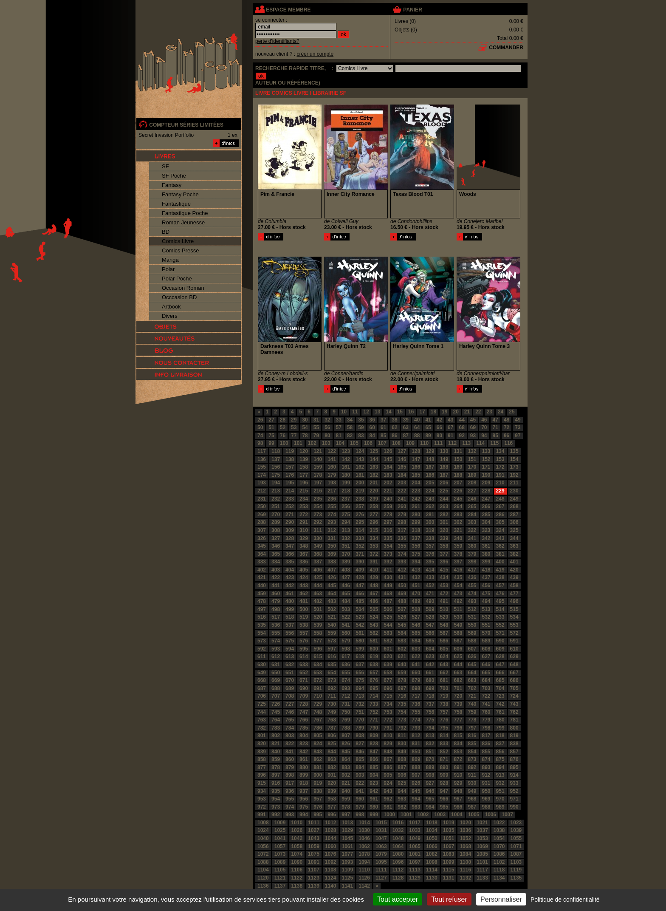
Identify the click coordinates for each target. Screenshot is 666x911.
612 (275, 656)
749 (331, 712)
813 (430, 735)
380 (486, 554)
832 (430, 744)
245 (458, 499)
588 (472, 641)
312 (331, 530)
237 (345, 499)
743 (514, 704)
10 (344, 412)
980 (374, 807)
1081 (414, 854)
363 (514, 546)
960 (360, 799)
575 (289, 641)
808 (360, 735)
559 (331, 633)
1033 (414, 830)
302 (458, 522)
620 (388, 656)
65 (428, 427)
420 (514, 570)
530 (458, 617)
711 (331, 696)
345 (261, 546)
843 (317, 752)
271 (289, 515)
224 (430, 491)
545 (402, 625)
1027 (313, 830)
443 (303, 585)
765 (289, 720)
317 (402, 530)
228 (486, 491)
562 (374, 633)
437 (486, 577)
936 (289, 791)
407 (331, 570)
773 (402, 720)
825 (331, 744)
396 (444, 562)
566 (430, 633)
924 (388, 783)
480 (289, 601)
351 (345, 546)
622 (416, 656)
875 (500, 759)
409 (360, 570)
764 (275, 720)
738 (444, 704)
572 (514, 633)
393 (402, 562)
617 (345, 656)
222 (402, 491)
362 (500, 546)
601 (388, 649)
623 (430, 656)
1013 (347, 823)
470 (416, 594)
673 (331, 680)
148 (430, 459)
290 (289, 522)
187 (444, 475)
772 (388, 720)
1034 (431, 830)
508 (416, 609)
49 (517, 420)
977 (331, 807)
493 (472, 601)
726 (275, 704)
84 (372, 436)
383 (261, 562)
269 (261, 515)
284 (472, 515)
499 (289, 609)
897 (275, 775)
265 (472, 506)
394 (416, 562)
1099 (448, 862)
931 (486, 783)
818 (500, 735)
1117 (482, 870)
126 (388, 451)
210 (500, 483)
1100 (465, 862)
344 (514, 538)
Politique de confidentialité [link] (565, 899)
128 (416, 451)
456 (486, 585)
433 (430, 577)
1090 (296, 862)
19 (444, 412)
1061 (347, 846)
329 (303, 538)
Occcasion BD (179, 297)
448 (374, 585)
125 (374, 451)
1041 (280, 838)
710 (317, 696)
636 (345, 665)
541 (345, 625)
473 (458, 594)
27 (271, 420)
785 (303, 728)
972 (261, 807)
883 (345, 767)
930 (472, 783)
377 (444, 554)
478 (261, 601)
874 (486, 759)
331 (331, 538)
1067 (448, 846)
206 (444, 483)
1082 (431, 854)
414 (430, 570)
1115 (448, 870)
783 (275, 728)
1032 (398, 830)
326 (261, 538)
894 (500, 767)
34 (350, 420)
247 (486, 499)
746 (289, 712)
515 (514, 609)
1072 (263, 854)
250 (261, 506)
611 (261, 656)
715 (388, 696)
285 (486, 515)
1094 (364, 862)
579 (345, 641)
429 (374, 577)
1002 (423, 815)
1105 (280, 870)
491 (444, 601)
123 (345, 451)
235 (317, 499)
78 (305, 436)
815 (458, 735)
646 (486, 665)
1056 (263, 846)
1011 (313, 823)
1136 (263, 886)
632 (289, 665)
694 (360, 688)
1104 (263, 870)
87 (406, 436)
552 (500, 625)
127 (402, 451)
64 (417, 427)
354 (388, 546)
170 (472, 467)
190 (486, 475)
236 (331, 499)
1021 (482, 823)
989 (500, 807)
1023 (516, 823)
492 (458, 601)
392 (388, 562)
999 (374, 815)
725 (261, 704)
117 (261, 451)
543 (374, 625)
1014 (364, 823)
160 (331, 467)
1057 (280, 846)
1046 (364, 838)
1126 (364, 878)
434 (444, 577)
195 (289, 483)
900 (317, 775)
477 (514, 594)
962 (388, 799)
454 (458, 585)
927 (430, 783)
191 (500, 475)
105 (354, 443)
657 (374, 673)
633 (303, 665)
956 (303, 799)
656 (360, 673)
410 (374, 570)
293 (331, 522)
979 (360, 807)
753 (388, 712)
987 (472, 807)
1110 (364, 870)
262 (430, 506)
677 (388, 680)
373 (388, 554)
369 (331, 554)
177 (303, 475)
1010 (296, 823)
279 (402, 515)
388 (331, 562)
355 (402, 546)
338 (430, 538)
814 (444, 735)
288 (261, 522)
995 (317, 815)
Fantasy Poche (180, 194)
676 (374, 680)
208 (472, 483)
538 (303, 625)
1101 (482, 862)
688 (275, 688)
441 (275, 585)
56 (327, 427)
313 (345, 530)
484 (345, 601)
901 (331, 775)
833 (444, 744)
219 (360, 491)
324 (500, 530)
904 (374, 775)
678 (402, 680)
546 (416, 625)
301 (444, 522)
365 (275, 554)
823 (303, 744)
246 (472, 499)
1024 (263, 830)
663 (458, 673)
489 (416, 601)
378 (458, 554)
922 (360, 783)
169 (458, 467)
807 (345, 735)
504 (360, 609)
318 (416, 530)
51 (271, 427)
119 (289, 451)
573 (261, 641)
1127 (381, 878)
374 (402, 554)
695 (374, 688)
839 (261, 752)
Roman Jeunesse (183, 222)
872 (458, 759)
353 (374, 546)
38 (394, 420)
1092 (330, 862)
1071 (516, 846)
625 (458, 656)
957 (317, 799)
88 (417, 436)
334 (374, 538)
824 (317, 744)
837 (500, 744)
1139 (313, 886)
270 (275, 515)
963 (402, 799)
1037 (482, 830)
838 (514, 744)
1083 (448, 854)
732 (360, 704)
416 (458, 570)
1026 (296, 830)
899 (303, 775)
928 (444, 783)
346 (275, 546)
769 (345, 720)
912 (486, 775)
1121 (280, 878)
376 (430, 554)
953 (261, 799)
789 (360, 728)
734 (388, 704)
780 (500, 720)
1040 (263, 838)
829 (388, 744)
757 (444, 712)
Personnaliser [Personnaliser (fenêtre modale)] (501, 899)
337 (416, 538)
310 (303, 530)
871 (444, 759)
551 (486, 625)
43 (450, 420)
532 (486, 617)
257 (360, 506)
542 (360, 625)
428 (360, 577)
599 (360, 649)
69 (473, 427)
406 (317, 570)
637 (360, 665)
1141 (347, 886)
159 (317, 467)
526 (402, 617)
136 (261, 459)
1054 (499, 838)
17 (422, 412)
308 (275, 530)
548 (444, 625)
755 (416, 712)
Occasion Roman (183, 288)
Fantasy (171, 185)
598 (345, 649)
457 (500, 585)
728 (303, 704)
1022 (499, 823)
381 (500, 554)
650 (275, 673)
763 (261, 720)
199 (345, 483)
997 (345, 815)
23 (489, 412)
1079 (381, 854)
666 (500, 673)
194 (275, 483)
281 (430, 515)
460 (275, 594)
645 (472, 665)
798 (486, 728)
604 (430, 649)
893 (486, 767)
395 (430, 562)
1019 (448, 823)
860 (289, 759)
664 (472, 673)
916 (275, 783)
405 (303, 570)
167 (430, 467)
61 (383, 427)
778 (472, 720)
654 (331, 673)
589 (486, 641)
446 (345, 585)
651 (289, 673)
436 (472, 577)
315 (374, 530)
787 (331, 728)
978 (345, 807)
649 (261, 673)
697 (402, 688)
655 (345, 673)
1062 (364, 846)
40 (417, 420)
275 (345, 515)
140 (317, 459)
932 (500, 783)
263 (444, 506)
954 (275, 799)
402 (261, 570)
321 (458, 530)
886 (388, 767)
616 (331, 656)
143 (360, 459)
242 (416, 499)
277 (374, 515)
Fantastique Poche (185, 213)
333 (360, 538)
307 (261, 530)
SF (165, 166)
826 (345, 744)
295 (360, 522)
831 (416, 744)
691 (317, 688)
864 (345, 759)
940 (345, 791)
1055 (516, 838)
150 (458, 459)
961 (374, 799)
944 (402, 791)
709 (303, 696)
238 (360, 499)
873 (472, 759)
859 (275, 759)
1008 (263, 823)
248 (500, 499)
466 (360, 594)
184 (402, 475)
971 (514, 799)
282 (444, 515)
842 (303, 752)
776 (444, 720)
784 (289, 728)
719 (444, 696)
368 (317, 554)
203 (402, 483)
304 (486, 522)
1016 (398, 823)
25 (511, 412)
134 (500, 451)
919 (317, 783)
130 (444, 451)
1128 (398, 878)
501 (317, 609)
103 (326, 443)
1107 (313, 870)
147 (416, 459)
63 (406, 427)
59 (361, 427)
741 (486, 704)
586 (444, 641)
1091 (313, 862)
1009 (280, 823)
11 (355, 412)
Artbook (171, 306)
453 (444, 585)
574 (275, 641)
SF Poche (174, 176)
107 (382, 443)
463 (317, 594)
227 (472, 491)
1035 (448, 830)
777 (458, 720)
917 (289, 783)
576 (303, 641)
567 (444, 633)
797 (472, 728)
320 (444, 530)
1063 (381, 846)
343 (500, 538)
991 (261, 815)
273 (317, 515)
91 (450, 436)
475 (486, 594)
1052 (465, 838)
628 (500, 656)
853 (458, 752)
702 (472, 688)
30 (305, 420)
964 (416, 799)
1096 (398, 862)
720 (458, 696)
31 (316, 420)
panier (412, 10)
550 (472, 625)
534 (514, 617)
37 (383, 420)
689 (289, 688)
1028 (330, 830)
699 (430, 688)
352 (360, 546)
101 (298, 443)
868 (402, 759)
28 (282, 420)
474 (472, 594)
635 (331, 665)
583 (402, 641)
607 (472, 649)
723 (500, 696)
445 (331, 585)
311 (317, 530)
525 (388, 617)
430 (388, 577)
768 (331, 720)
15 (400, 412)
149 (444, 459)
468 (388, 594)
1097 (414, 862)
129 (430, 451)
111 (438, 443)
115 (494, 443)
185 (416, 475)
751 (360, 712)
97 (517, 436)
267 (500, 506)
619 (374, 656)
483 (331, 601)
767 (317, 720)
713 (360, 696)
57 (338, 427)
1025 (280, 830)
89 (428, 436)
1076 (330, 854)
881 (317, 767)
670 (289, 680)
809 (374, 735)
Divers (170, 316)
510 (444, 609)
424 (303, 577)
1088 (263, 862)
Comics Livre (178, 241)
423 (289, 577)
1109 (347, 870)
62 (394, 427)
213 (275, 491)
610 (514, 649)
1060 (330, 846)
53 (293, 427)
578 (331, 641)
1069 (482, 846)
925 (402, 783)
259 (388, 506)
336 (402, 538)
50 (260, 427)
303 (472, 522)
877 (261, 767)
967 (458, 799)
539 (317, 625)
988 (486, 807)
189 (472, 475)
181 (360, 475)
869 (416, 759)
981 (388, 807)
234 (303, 499)
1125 (347, 878)
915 (261, 783)
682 (458, 680)
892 (472, 767)
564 (402, 633)
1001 (406, 815)
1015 (381, 823)
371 (360, 554)
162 (360, 467)
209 (486, 483)
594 (289, 649)
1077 (347, 854)
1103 (516, 862)
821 (275, 744)
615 (317, 656)
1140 (330, 886)
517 (275, 617)
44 (461, 420)
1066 (431, 846)
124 (360, 451)
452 (430, 585)
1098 (431, 862)
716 (402, 696)
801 (261, 735)
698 (416, 688)
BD (165, 232)
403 (275, 570)
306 (514, 522)
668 (261, 680)
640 (402, 665)
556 (289, 633)
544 (388, 625)
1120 (263, 878)
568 (458, 633)
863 (331, 759)
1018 (431, 823)
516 (261, 617)
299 (416, 522)
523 (360, 617)
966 (444, 799)
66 (439, 427)
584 (416, 641)
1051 (448, 838)
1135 (516, 878)
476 (500, 594)
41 (428, 420)
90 (439, 436)
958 (331, 799)
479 (275, 601)
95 (495, 436)
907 (416, 775)
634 (317, 665)
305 (500, 522)
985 (444, 807)
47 (495, 420)
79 (316, 436)
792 (402, 728)
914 (514, 775)
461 (289, 594)
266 (486, 506)
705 (514, 688)
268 (514, 506)
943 (388, 791)
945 (416, 791)
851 (430, 752)
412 (402, 570)
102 (312, 443)
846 (360, 752)
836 (486, 744)
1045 (347, 838)
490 (430, 601)
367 (303, 554)
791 (388, 728)
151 (472, 459)
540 (331, 625)
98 (260, 443)
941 (360, 791)
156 (275, 467)
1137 (280, 886)
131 (458, 451)
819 (514, 735)
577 (317, 641)
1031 (381, 830)
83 (361, 436)
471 (430, 594)
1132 (465, 878)
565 (416, 633)
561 (360, 633)
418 (486, 570)
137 (275, 459)
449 (388, 585)
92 (461, 436)
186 (430, 475)
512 (472, 609)
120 (303, 451)
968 (472, 799)
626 (472, 656)
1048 (398, 838)
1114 (431, 870)
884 (360, 767)
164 (388, 467)
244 (444, 499)
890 (444, 767)
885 (374, 767)
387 (317, 562)
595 (303, 649)
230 (514, 491)
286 (500, 515)
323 (486, 530)
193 (261, 483)
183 (388, 475)
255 (331, 506)
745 (275, 712)
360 (472, 546)
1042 (296, 838)
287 (514, 515)
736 (416, 704)
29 (293, 420)
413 (416, 570)
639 (388, 665)
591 (514, 641)
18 (433, 412)
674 (345, 680)
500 (303, 609)
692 (331, 688)
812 (416, 735)
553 (514, 625)
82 (350, 436)
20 (455, 412)
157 (289, 467)
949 (472, 791)
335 (388, 538)
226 (458, 491)
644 (458, 665)
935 (275, 791)
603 (416, 649)
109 (410, 443)
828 (374, 744)
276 (360, 515)
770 (360, 720)
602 (402, 649)
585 (430, 641)
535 (261, 625)
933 (514, 783)
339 (444, 538)
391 (374, 562)
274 (331, 515)
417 (472, 570)
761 (500, 712)
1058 (296, 846)
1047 (381, 838)
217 (331, 491)
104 (340, 443)
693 (345, 688)
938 (317, 791)
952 (514, 791)
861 (303, 759)
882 (331, 767)
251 (275, 506)
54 (305, 427)
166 (416, 467)
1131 (448, 878)
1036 (465, 830)
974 (289, 807)
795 (444, 728)
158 (303, 467)
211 (514, 483)
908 (430, 775)
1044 (330, 838)
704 (500, 688)
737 (430, 704)
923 (374, 783)
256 (345, 506)
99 (271, 443)
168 (444, 467)
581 (374, 641)
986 (458, 807)
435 (458, 577)
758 (458, 712)
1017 (414, 823)
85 (383, 436)
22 (478, 412)
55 (316, 427)
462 (303, 594)
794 (430, 728)
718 (430, 696)
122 (331, 451)
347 (289, 546)
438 (500, 577)
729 (317, 704)
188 (458, 475)
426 (331, 577)
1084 (465, 854)
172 (500, 467)
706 (261, 696)
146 (402, 459)
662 (444, 673)
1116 (465, 870)
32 (327, 420)
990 (514, 807)
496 (514, 601)
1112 (398, 870)
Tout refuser (449, 899)
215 (303, 491)
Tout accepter (397, 899)
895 (514, 767)
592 (261, 649)
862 (317, 759)
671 (303, 680)
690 (303, 688)
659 (402, 673)
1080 (398, 854)
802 (275, 735)
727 (289, 704)
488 (402, 601)
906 (402, 775)
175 (275, 475)
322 (472, 530)
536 (275, 625)
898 (289, 775)
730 (331, 704)
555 (275, 633)
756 (430, 712)
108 (396, 443)
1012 (330, 823)
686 (514, 680)
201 (374, 483)
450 (402, 585)
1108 (330, 870)
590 (500, 641)
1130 (431, 878)
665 (486, 673)
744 (261, 712)
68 (461, 427)
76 (282, 436)
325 (514, 530)
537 (289, 625)
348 (303, 546)
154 (514, 459)
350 (331, 546)
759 (472, 712)
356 (416, 546)
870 (430, 759)
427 (345, 577)
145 (388, 459)
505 (374, 609)
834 (458, 744)
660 (416, 673)
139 (303, 459)
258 (374, 506)
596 (317, 649)
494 (486, 601)
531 (472, 617)
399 (486, 562)
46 (484, 420)
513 (486, 609)
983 (416, 807)
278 (388, 515)
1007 (507, 815)
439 (514, 577)
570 (486, 633)
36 (372, 420)
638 (374, 665)
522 (345, 617)
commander (506, 48)
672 (317, 680)
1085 (482, 854)
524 (374, 617)
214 (289, 491)
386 (303, 562)
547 (430, 625)
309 (289, 530)
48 (506, 420)
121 (317, 451)
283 (458, 515)
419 (500, 570)
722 (486, 696)
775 (430, 720)
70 (484, 427)
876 (514, 759)
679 (416, 680)
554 (261, 633)
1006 (491, 815)
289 (275, 522)
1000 (389, 815)
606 (458, 649)
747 (303, 712)
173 (514, 467)
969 (486, 799)
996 (331, 815)
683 (472, 680)
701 (458, 688)
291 (303, 522)
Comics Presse (180, 250)
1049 (414, 838)
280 (416, 515)
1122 (296, 878)
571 (500, 633)
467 (374, 594)
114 (480, 443)
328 (289, 538)
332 (345, 538)
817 (486, 735)
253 (303, 506)
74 (260, 436)
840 (275, 752)
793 (416, 728)
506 (388, 609)
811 (402, 735)
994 (303, 815)
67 (450, 427)
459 (261, 594)
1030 (364, 830)
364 (261, 554)
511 (458, 609)
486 (374, 601)
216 (317, 491)
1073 (280, 854)
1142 (364, 886)
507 (402, 609)
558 (317, 633)
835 (472, 744)
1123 (313, 878)
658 (388, 673)
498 (275, 609)
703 (486, 688)
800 (514, 728)
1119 (516, 870)
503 (345, 609)
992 (275, 815)
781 (514, 720)
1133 (482, 878)
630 (261, 665)
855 (486, 752)
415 (444, 570)
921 (345, 783)
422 (275, 577)
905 (388, 775)
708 (289, 696)
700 (444, 688)
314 (360, 530)
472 (444, 594)
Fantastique (176, 204)
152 (486, 459)
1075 (313, 854)
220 (374, 491)
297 (388, 522)
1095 (381, 862)
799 (500, 728)
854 (472, 752)
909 (444, 775)
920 (331, 783)
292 (317, 522)
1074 (296, 854)
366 (289, 554)
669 (275, 680)
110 (424, 443)
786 (317, 728)
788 (345, 728)
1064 (398, 846)
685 (500, 680)
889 (430, 767)
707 (275, 696)
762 (514, 712)
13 (377, 412)
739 (458, 704)
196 (303, 483)
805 (317, 735)
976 (317, 807)
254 (317, 506)
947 (444, 791)
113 (466, 443)
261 (416, 506)
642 (430, 665)
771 (374, 720)
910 (458, 775)
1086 (499, 854)
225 (444, 491)
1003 (440, 815)
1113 (414, 870)
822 (289, 744)
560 (345, 633)
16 (411, 412)
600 (374, 649)
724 (514, 696)
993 (289, 815)
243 (430, 499)
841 (289, 752)
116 (508, 443)
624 (444, 656)
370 (345, 554)
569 (472, 633)
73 (517, 427)
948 (458, 791)
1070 (499, 846)
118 (275, 451)
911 (472, 775)
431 (402, 577)
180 (345, 475)
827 (360, 744)
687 (261, 688)
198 (331, 483)
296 (374, 522)
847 (374, 752)
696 (388, 688)
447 (360, 585)
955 (289, 799)
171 (486, 467)
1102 (499, 862)
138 (289, 459)
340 (458, 538)
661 (430, 673)
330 (317, 538)
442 (289, 585)
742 (500, 704)
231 (261, 499)
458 (514, 585)
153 (500, 459)
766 (303, 720)
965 (430, 799)
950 (486, 791)
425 (317, 577)
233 (289, 499)
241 (402, 499)
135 (514, 451)
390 (360, 562)
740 (472, 704)
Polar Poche (177, 278)
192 (514, 475)
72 (506, 427)
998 (360, 815)
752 (374, 712)
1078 (364, 854)
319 (430, 530)
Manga (170, 260)
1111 (381, 870)
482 (317, 601)
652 (303, 673)
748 (317, 712)
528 (430, 617)
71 (495, 427)
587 (458, 641)
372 (374, 554)
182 (374, 475)
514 (500, 609)
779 (486, 720)
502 (331, 609)
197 (317, 483)
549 (458, 625)
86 (394, 436)
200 (360, 483)
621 (402, 656)
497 (261, 609)
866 (374, 759)
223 (416, 491)
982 (402, 807)
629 (514, 656)
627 (486, 656)
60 (372, 427)
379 (472, 554)
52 (282, 427)
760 (486, 712)
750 (345, 712)
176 (289, 475)
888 (416, 767)
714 (374, 696)
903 (360, 775)
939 (331, 791)
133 (486, 451)
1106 (296, 870)
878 (275, 767)
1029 (347, 830)
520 (317, 617)
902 (345, 775)
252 (289, 506)
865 (360, 759)
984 (430, 807)
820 (261, 744)
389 (345, 562)
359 (458, 546)
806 (331, 735)
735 (402, 704)
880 (303, 767)
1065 (414, 846)
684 (486, 680)
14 (388, 412)
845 (345, 752)
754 (402, 712)
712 (345, 696)
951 (500, 791)
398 (472, 562)
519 (303, 617)
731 (345, 704)
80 (327, 436)
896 (261, 775)
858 (261, 759)
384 (275, 562)
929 (458, 783)
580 (360, 641)
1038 (499, 830)
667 (514, 673)
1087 (516, 854)
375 (416, 554)
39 (406, 420)
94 (484, 436)
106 (368, 443)
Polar (168, 269)
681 (444, 680)
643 (444, 665)
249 (514, 499)
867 (388, 759)
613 (289, 656)
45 (473, 420)
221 (388, 491)
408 (345, 570)
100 (284, 443)
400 (500, 562)
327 (275, 538)
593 (275, 649)
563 (388, 633)
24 (500, 412)
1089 (280, 862)
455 (472, 585)
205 (430, 483)
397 (458, 562)
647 (500, 665)
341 (472, 538)
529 (444, 617)
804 (303, 735)
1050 (431, 838)
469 (402, 594)
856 (500, 752)
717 (416, 696)
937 (303, 791)
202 (388, 483)
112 (452, 443)
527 (416, 617)
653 (317, 673)
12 (366, 412)
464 (331, 594)
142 (345, 459)
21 (467, 412)
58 (350, 427)
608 (486, 649)
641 (416, 665)
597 (331, 649)
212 (261, 491)
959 (345, 799)
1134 (499, 878)
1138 (296, 886)
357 (430, 546)
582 (388, 641)
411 (388, 570)
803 (289, 735)
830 (402, 744)
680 (430, 680)
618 (360, 656)
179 (331, 475)
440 (261, 585)
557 (303, 633)
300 (430, 522)
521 (331, 617)
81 (338, 436)
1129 (414, 878)
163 (374, 467)
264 (458, 506)
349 (317, 546)
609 (500, 649)
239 (374, 499)
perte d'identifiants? (277, 41)
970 (500, 799)
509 (430, 609)
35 (361, 420)
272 (303, 515)
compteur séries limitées (186, 125)
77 (293, 436)
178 (317, 475)
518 (289, 617)
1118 (499, 870)
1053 (482, 838)
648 (514, 665)
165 (402, 467)
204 (416, 483)
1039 (516, 830)
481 (303, 601)
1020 (465, 823)
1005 (474, 815)
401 (514, 562)
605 (444, 649)
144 (374, 459)
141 (331, 459)
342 (486, 538)
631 (275, 665)
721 (472, 696)
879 (289, 767)
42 (439, 420)
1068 (465, 846)
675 (360, 680)
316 (388, 530)
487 (388, 601)
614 (303, 656)
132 (472, 451)
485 (360, 601)
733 (374, 704)
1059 (313, 846)
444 (317, 585)
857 (514, 752)
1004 (457, 815)
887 (402, 767)
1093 (347, 862)
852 (444, 752)
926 (416, 783)
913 (500, 775)
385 (289, 562)
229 (500, 491)
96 (506, 436)
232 (275, 499)
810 (388, 735)
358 (444, 546)
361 (486, 546)
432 (416, 577)
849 (402, 752)
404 (289, 570)
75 (271, 436)
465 (345, 594)
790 (374, 728)
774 (416, 720)
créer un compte (314, 54)
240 (388, 499)
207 (458, 483)
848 (388, 752)
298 (402, 522)
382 (514, 554)
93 (473, 436)
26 (260, 420)
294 (345, 522)
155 (261, 467)
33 (338, 420)
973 (275, 807)
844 (331, 752)
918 (303, 783)
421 (261, 577)
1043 (313, 838)
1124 (330, 878)
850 (416, 752)
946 (430, 791)
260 (402, 506)
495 (500, 601)
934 (261, 791)
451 (416, 585)
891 (458, 767)
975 (303, 807)
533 (500, 617)
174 (261, 475)
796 (458, 728)
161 (345, 467)
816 (472, 735)
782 (261, 728)
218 (345, 491)
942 (374, 791)
